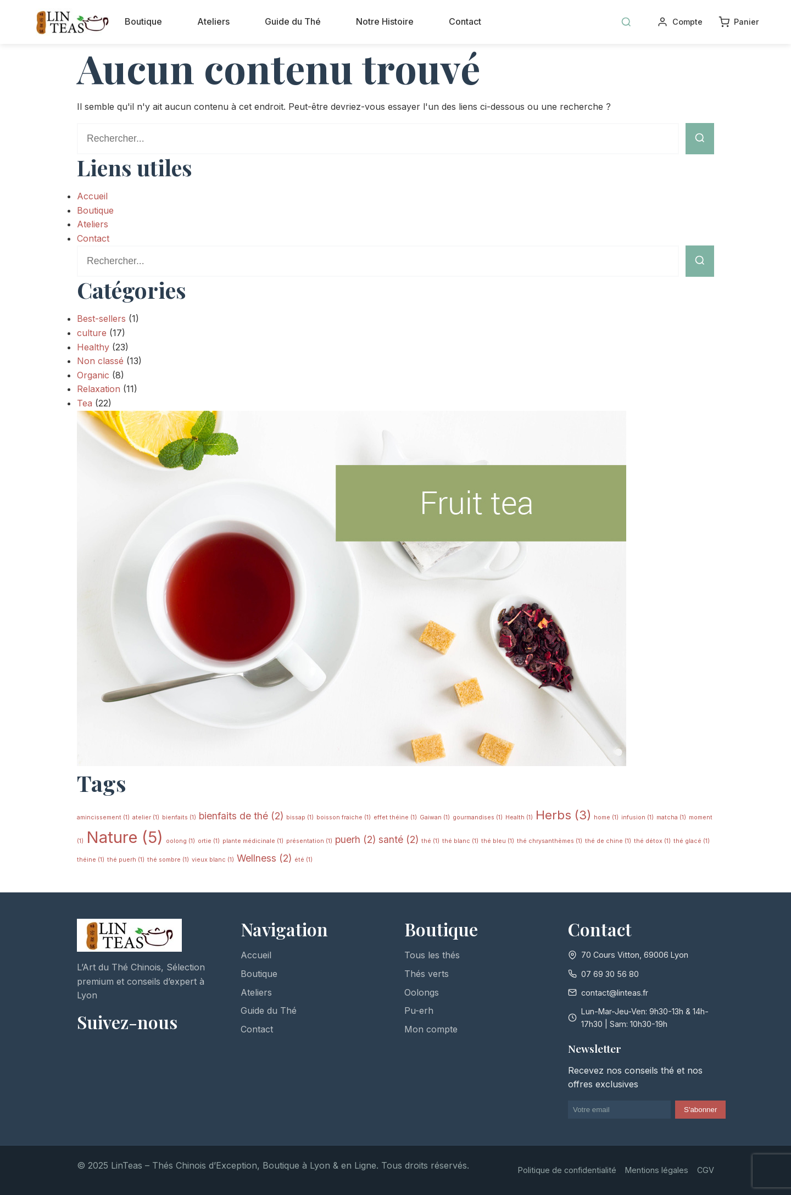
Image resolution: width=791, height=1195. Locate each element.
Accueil (92, 196)
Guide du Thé (293, 21)
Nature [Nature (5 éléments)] (124, 837)
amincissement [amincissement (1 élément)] (103, 817)
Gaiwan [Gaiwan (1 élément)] (435, 817)
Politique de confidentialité (567, 1170)
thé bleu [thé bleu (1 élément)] (497, 841)
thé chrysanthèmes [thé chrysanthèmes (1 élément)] (549, 841)
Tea (84, 403)
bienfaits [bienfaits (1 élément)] (179, 817)
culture (92, 332)
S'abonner (700, 1109)
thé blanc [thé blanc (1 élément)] (460, 841)
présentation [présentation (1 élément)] (309, 841)
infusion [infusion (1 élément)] (637, 817)
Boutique (143, 21)
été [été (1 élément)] (303, 859)
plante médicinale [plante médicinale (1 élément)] (252, 841)
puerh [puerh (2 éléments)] (355, 839)
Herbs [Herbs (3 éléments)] (563, 814)
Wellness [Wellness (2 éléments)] (264, 858)
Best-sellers (101, 318)
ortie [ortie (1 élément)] (209, 841)
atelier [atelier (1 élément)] (145, 817)
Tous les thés (432, 955)
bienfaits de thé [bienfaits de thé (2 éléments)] (241, 816)
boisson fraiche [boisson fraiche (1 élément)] (343, 817)
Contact (465, 21)
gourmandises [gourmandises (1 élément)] (478, 817)
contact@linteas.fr (614, 992)
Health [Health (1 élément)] (519, 817)
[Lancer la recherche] (700, 138)
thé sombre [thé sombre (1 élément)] (168, 859)
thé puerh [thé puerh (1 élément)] (125, 859)
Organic (93, 375)
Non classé (100, 360)
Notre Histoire (385, 21)
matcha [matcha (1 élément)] (671, 817)
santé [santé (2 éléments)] (398, 839)
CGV (705, 1170)
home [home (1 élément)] (606, 817)
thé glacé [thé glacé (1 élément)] (691, 841)
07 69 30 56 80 (610, 974)
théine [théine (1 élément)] (90, 859)
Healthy (93, 347)
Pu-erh (418, 1010)
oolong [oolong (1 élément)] (180, 841)
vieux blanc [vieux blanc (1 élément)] (213, 859)
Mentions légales (656, 1170)
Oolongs (421, 992)
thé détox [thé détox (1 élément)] (652, 841)
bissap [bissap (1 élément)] (300, 817)
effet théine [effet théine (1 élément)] (395, 817)
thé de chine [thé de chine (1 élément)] (608, 841)
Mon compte (431, 1029)
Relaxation (98, 388)
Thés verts (426, 973)
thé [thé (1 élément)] (430, 841)
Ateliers (213, 21)
